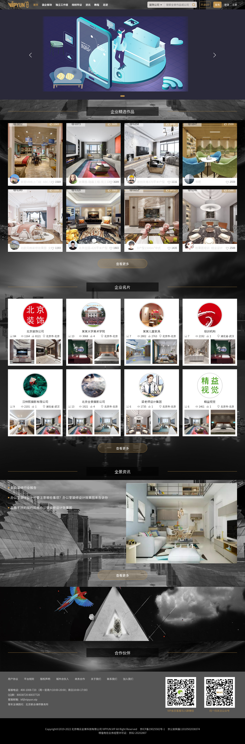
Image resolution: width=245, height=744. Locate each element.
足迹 (105, 4)
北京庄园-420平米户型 (93, 248)
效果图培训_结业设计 (209, 248)
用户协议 (13, 679)
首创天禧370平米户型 (151, 182)
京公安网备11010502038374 (184, 729)
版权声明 (45, 679)
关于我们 (96, 679)
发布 (217, 4)
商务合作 (80, 679)
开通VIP (205, 4)
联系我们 (112, 679)
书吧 (198, 182)
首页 (35, 4)
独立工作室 (62, 4)
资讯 (88, 4)
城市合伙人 (62, 679)
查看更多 (122, 263)
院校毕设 (77, 4)
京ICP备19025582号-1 (152, 729)
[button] (122, 96)
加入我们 (128, 679)
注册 (234, 4)
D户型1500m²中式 (149, 248)
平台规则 (29, 679)
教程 (96, 4)
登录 (226, 4)
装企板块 (47, 4)
